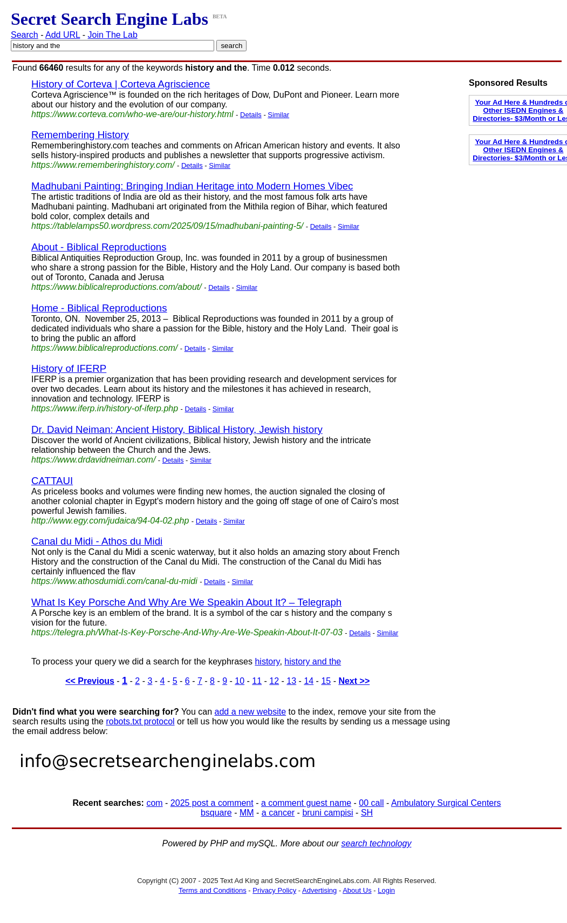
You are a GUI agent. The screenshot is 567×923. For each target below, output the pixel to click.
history (267, 661)
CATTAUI (52, 480)
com (154, 802)
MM (247, 812)
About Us (357, 890)
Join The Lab (113, 34)
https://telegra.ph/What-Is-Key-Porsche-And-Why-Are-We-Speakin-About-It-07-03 (187, 632)
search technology (376, 843)
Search (24, 34)
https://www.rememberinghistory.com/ (103, 164)
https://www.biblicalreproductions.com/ (104, 347)
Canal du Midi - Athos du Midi (96, 541)
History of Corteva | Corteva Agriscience (120, 84)
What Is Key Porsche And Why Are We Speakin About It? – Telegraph (186, 602)
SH (367, 812)
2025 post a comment (212, 802)
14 (308, 681)
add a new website (250, 711)
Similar (278, 115)
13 (291, 681)
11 (257, 681)
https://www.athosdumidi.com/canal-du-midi (114, 581)
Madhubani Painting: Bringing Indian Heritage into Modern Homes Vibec (192, 186)
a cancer (278, 812)
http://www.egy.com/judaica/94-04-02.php (110, 520)
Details (251, 115)
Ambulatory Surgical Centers (446, 802)
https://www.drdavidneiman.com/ (93, 459)
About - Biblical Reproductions (99, 247)
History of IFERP (68, 368)
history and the (312, 661)
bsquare (216, 812)
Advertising (319, 890)
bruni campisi (327, 812)
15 (326, 681)
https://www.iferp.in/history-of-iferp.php (104, 408)
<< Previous (89, 681)
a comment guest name (306, 802)
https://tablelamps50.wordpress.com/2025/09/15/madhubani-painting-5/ (167, 225)
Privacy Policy (274, 890)
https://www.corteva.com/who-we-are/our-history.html (132, 114)
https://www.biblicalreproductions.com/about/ (116, 286)
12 (274, 681)
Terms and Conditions (213, 890)
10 (239, 681)
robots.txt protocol (140, 721)
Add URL (62, 34)
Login (386, 890)
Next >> (354, 681)
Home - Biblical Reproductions (99, 308)
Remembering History (80, 134)
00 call (371, 802)
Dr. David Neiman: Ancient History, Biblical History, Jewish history (177, 429)
